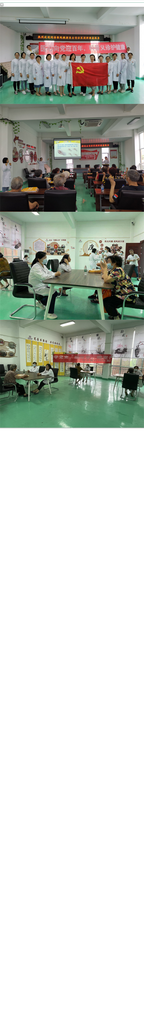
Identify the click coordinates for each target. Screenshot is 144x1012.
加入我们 (55, 890)
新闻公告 (88, 865)
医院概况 (21, 865)
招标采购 (21, 890)
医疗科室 (80, 86)
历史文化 (122, 877)
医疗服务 (55, 865)
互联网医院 (88, 877)
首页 (34, 86)
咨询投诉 (88, 890)
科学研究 (21, 877)
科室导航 (54, 86)
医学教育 (55, 877)
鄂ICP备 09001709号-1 (116, 981)
